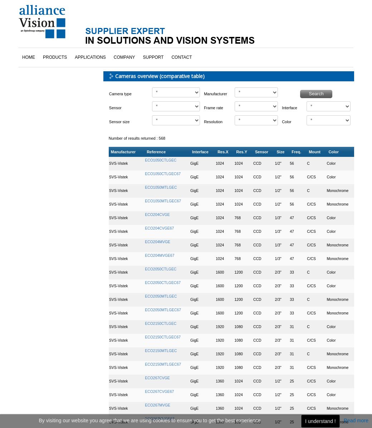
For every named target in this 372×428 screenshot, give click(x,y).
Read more (356, 420)
